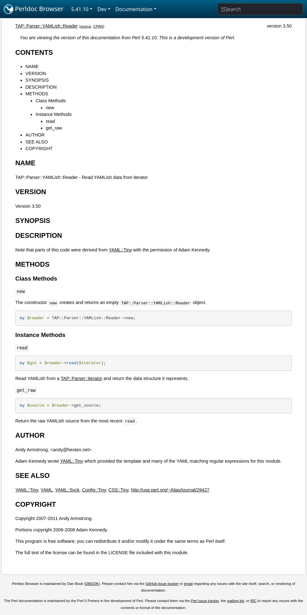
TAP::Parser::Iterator (81, 378)
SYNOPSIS (37, 80)
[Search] (260, 9)
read (50, 121)
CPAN (98, 26)
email (188, 584)
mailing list (235, 601)
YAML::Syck (67, 489)
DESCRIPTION (40, 87)
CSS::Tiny (118, 489)
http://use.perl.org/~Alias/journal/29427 (170, 489)
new (50, 107)
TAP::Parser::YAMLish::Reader (46, 26)
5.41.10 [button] (79, 9)
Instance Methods (54, 114)
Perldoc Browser (34, 9)
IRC (253, 601)
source (85, 26)
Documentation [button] (134, 9)
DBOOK (92, 584)
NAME (32, 66)
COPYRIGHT (39, 148)
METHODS (36, 93)
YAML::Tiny (120, 249)
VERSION (35, 73)
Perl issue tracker (205, 601)
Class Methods (51, 100)
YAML (47, 489)
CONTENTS (34, 52)
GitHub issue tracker (162, 584)
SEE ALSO (36, 141)
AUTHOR (35, 134)
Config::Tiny (94, 489)
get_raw (54, 127)
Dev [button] (102, 9)
